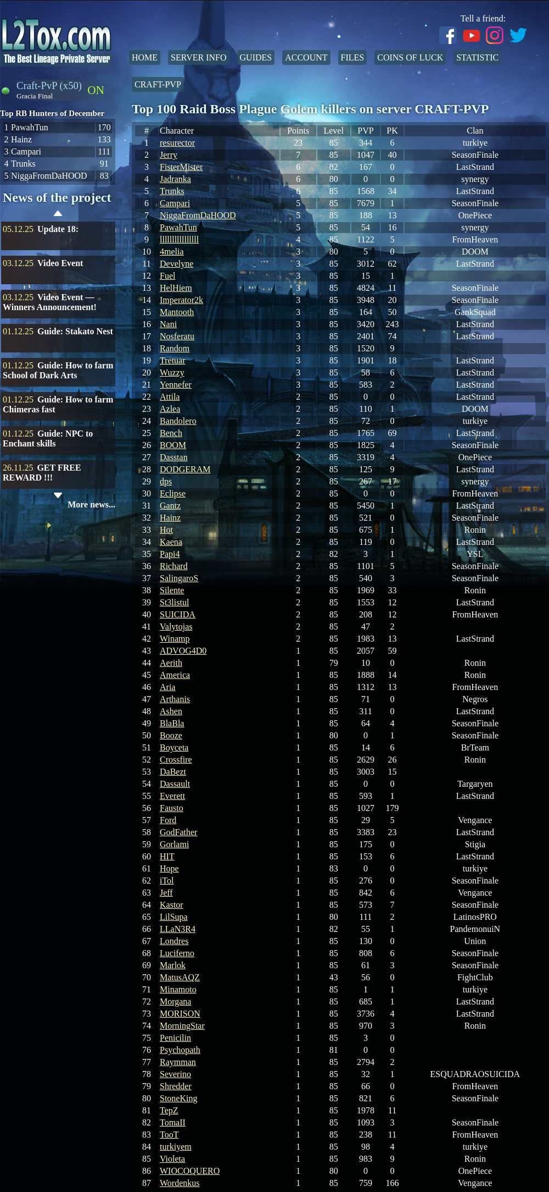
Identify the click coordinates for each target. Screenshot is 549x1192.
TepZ (169, 1110)
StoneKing (178, 1098)
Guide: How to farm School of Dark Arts (58, 370)
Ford (168, 820)
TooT (169, 1134)
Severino (175, 1074)
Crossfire (176, 759)
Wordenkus (179, 1183)
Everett (172, 796)
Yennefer (176, 384)
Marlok (173, 965)
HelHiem (176, 288)
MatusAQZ (180, 977)
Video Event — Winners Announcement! (50, 302)
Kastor (171, 904)
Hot (166, 529)
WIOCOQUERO (190, 1171)
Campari (175, 203)
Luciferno (177, 953)
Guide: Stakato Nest (75, 331)
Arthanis (175, 699)
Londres (174, 941)
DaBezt (173, 771)
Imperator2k (181, 300)
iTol (167, 880)
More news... (91, 504)
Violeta (172, 1158)
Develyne (176, 263)
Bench (171, 433)
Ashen (171, 711)
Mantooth (177, 312)
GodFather (178, 832)
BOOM (173, 445)
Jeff (166, 892)
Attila (170, 396)
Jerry (168, 154)
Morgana (175, 1001)
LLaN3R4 (177, 929)
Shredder (176, 1086)
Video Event (60, 263)
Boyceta (174, 747)
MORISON (180, 1013)
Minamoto (178, 989)
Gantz (170, 505)
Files (353, 57)
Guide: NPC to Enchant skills (48, 438)
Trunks (172, 191)
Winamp (174, 638)
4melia (172, 251)
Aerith (171, 662)
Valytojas (176, 626)
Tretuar (173, 360)
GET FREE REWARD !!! (42, 472)
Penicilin (175, 1037)
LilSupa (174, 916)
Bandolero (178, 421)
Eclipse (173, 493)
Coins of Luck (410, 57)
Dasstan (174, 457)
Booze (171, 735)
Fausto (171, 808)
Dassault (175, 783)
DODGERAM (185, 469)
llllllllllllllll (179, 239)
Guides (256, 57)
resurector (177, 142)
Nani (168, 324)
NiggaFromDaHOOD (198, 215)
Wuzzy (172, 372)
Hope (169, 868)
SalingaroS (179, 578)
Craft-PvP (158, 84)
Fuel (167, 275)
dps (166, 481)
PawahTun (178, 227)
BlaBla (172, 723)
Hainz (170, 517)
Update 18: (58, 229)
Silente (172, 590)
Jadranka (175, 179)
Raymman (178, 1062)
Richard (174, 566)
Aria (167, 687)
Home (145, 57)
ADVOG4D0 (183, 650)
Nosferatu (177, 336)
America (175, 675)
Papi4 (170, 554)
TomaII (173, 1122)
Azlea (170, 408)
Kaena (171, 542)
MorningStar (182, 1025)
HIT (167, 856)
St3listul (174, 602)
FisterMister (181, 167)
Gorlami (174, 844)
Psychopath (180, 1050)
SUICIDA (177, 614)
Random (174, 348)
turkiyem (176, 1146)
